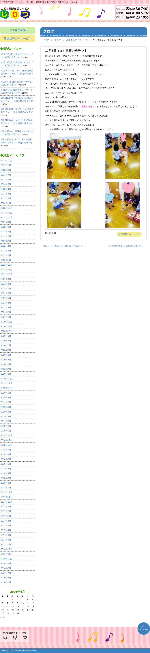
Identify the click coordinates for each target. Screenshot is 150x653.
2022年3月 (6, 250)
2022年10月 (6, 217)
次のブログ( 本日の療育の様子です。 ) (127, 245)
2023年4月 (6, 189)
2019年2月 (6, 426)
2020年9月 (6, 336)
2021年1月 (6, 317)
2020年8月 (6, 340)
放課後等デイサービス (17, 38)
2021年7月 (6, 288)
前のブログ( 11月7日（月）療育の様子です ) (64, 245)
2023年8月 (6, 170)
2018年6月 (6, 464)
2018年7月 (6, 459)
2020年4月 (6, 359)
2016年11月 (6, 554)
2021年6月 (6, 293)
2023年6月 (6, 179)
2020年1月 (6, 374)
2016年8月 (6, 568)
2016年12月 (6, 549)
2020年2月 (6, 369)
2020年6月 (6, 350)
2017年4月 (6, 530)
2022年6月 (6, 236)
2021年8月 (6, 284)
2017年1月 (6, 544)
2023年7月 (6, 175)
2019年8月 (6, 397)
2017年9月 (6, 506)
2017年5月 (6, 525)
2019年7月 (6, 402)
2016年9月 (6, 563)
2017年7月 (6, 516)
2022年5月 (6, 241)
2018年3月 (6, 478)
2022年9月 (6, 222)
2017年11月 (6, 497)
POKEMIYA (33, 650)
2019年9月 (6, 393)
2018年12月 (6, 435)
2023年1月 (6, 203)
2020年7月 (6, 345)
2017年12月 (6, 492)
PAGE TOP (143, 628)
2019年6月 (6, 407)
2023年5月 (6, 184)
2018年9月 (6, 449)
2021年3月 (6, 307)
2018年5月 (6, 468)
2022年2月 (6, 255)
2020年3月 (6, 364)
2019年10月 (6, 388)
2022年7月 (6, 231)
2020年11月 (6, 326)
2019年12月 (6, 378)
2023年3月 (6, 193)
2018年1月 (6, 487)
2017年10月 (6, 502)
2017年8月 (6, 511)
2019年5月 (6, 412)
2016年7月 (6, 573)
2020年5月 (6, 355)
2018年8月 (6, 454)
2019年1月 (6, 430)
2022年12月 (6, 208)
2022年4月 (6, 246)
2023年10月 (6, 160)
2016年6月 (6, 577)
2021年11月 (6, 269)
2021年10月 (6, 274)
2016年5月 (6, 582)
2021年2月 (6, 312)
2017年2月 (6, 539)
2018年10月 (6, 445)
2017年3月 (6, 535)
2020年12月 (6, 321)
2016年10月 (6, 558)
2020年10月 (6, 331)
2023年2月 (6, 198)
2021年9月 (6, 279)
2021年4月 (6, 303)
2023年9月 (6, 165)
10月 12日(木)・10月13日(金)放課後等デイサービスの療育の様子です (17, 73)
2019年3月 (6, 421)
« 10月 (2, 617)
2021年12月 (6, 265)
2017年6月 (6, 521)
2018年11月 (6, 440)
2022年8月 (6, 227)
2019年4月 (6, 416)
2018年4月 (6, 473)
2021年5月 (6, 298)
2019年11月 (6, 383)
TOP (46, 40)
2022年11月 (6, 212)
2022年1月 (6, 260)
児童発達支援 (17, 30)
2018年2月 (6, 483)
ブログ (57, 40)
